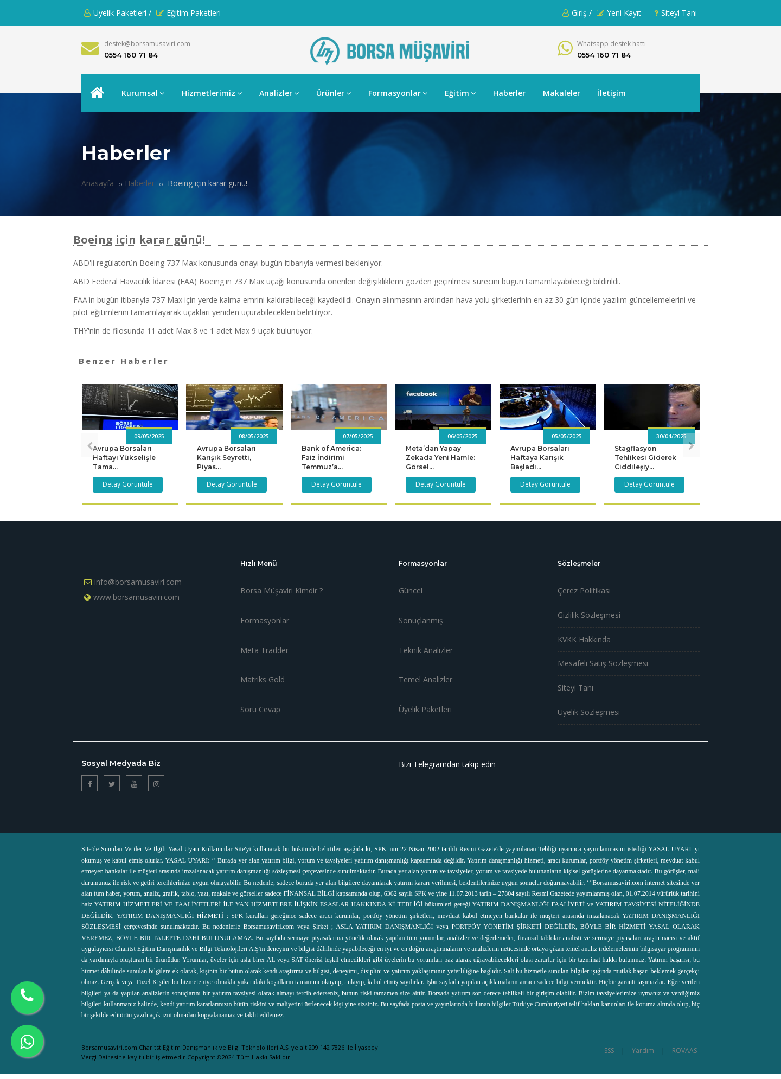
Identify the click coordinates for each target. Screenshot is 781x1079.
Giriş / (577, 13)
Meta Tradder (264, 650)
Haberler (509, 93)
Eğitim (460, 93)
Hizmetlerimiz (212, 93)
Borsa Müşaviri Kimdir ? (281, 590)
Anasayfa (97, 183)
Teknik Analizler (426, 650)
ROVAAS (684, 1050)
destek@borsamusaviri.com (147, 43)
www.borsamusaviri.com (136, 597)
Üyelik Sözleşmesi (589, 712)
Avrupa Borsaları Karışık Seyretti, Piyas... (226, 457)
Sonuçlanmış (421, 620)
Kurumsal (142, 93)
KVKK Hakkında (584, 639)
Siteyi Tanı (675, 13)
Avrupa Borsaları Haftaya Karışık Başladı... (539, 457)
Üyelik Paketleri (425, 709)
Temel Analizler (425, 679)
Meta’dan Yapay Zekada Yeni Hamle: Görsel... (440, 457)
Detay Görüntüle (128, 484)
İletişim (612, 93)
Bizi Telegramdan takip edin (447, 764)
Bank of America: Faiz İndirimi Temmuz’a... (331, 457)
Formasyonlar (397, 93)
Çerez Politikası (584, 590)
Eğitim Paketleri (188, 13)
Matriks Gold (262, 679)
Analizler (279, 93)
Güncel (410, 590)
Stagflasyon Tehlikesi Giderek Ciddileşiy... (645, 457)
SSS (609, 1050)
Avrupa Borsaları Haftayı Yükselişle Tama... (124, 457)
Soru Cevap (260, 709)
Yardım (643, 1050)
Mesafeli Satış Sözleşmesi (603, 663)
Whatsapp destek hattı (611, 43)
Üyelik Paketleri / (117, 13)
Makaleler (561, 93)
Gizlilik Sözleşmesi (589, 615)
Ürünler (333, 93)
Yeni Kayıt (619, 13)
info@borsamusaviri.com (138, 582)
